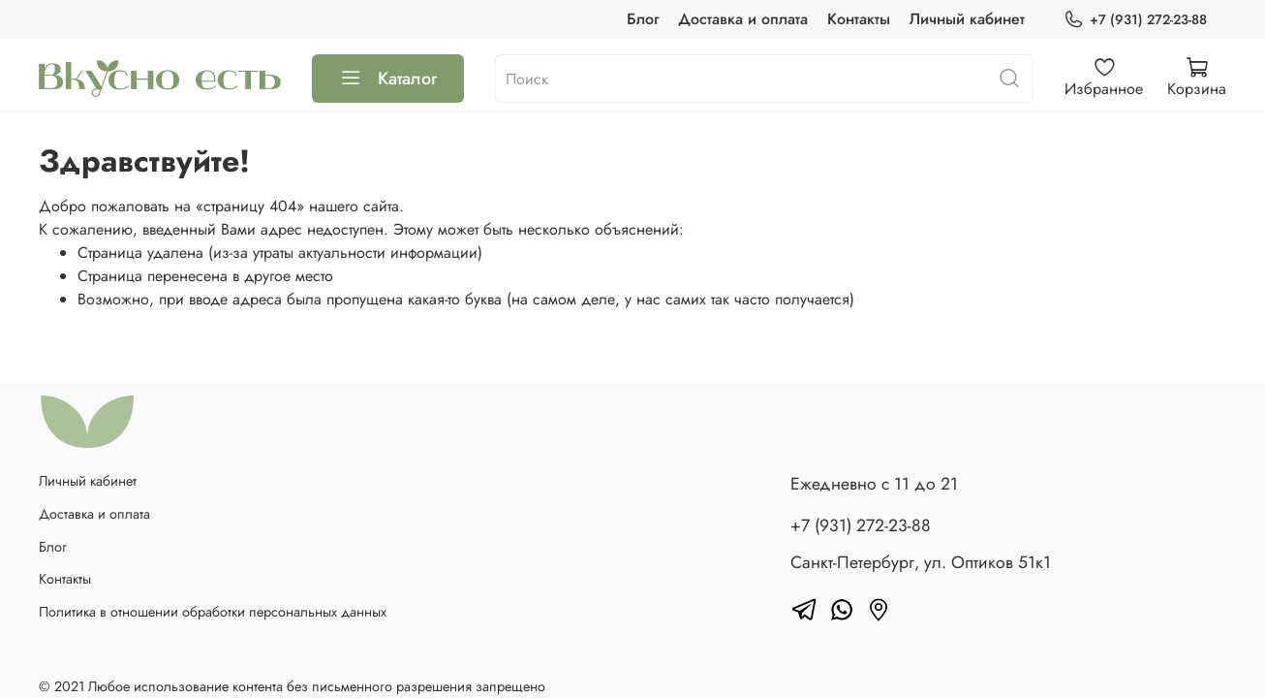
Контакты (858, 19)
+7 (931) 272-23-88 (1135, 20)
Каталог (388, 78)
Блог (643, 19)
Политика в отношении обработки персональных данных (212, 611)
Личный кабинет (967, 19)
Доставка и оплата (743, 19)
